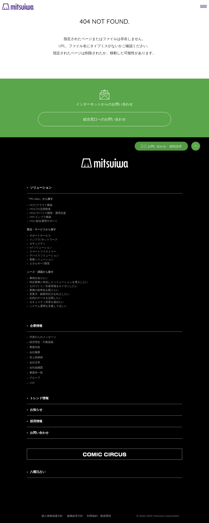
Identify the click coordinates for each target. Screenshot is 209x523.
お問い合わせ (39, 433)
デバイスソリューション (44, 255)
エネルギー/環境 (39, 263)
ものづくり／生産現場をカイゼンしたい (53, 286)
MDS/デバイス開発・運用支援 (48, 213)
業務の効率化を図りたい (44, 290)
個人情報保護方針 (52, 515)
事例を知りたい (39, 278)
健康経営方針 (75, 515)
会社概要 (35, 352)
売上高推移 (36, 357)
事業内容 (35, 347)
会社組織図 (36, 367)
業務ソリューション (41, 259)
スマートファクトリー (43, 251)
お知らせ (36, 410)
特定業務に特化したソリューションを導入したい (59, 282)
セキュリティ (37, 243)
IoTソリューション (41, 247)
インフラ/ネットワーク (43, 239)
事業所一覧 (36, 372)
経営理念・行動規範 (41, 342)
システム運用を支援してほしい (48, 306)
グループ (35, 377)
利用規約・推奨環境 (99, 515)
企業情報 (36, 326)
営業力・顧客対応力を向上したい (49, 294)
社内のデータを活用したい (45, 298)
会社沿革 (35, 362)
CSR (32, 382)
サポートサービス (40, 235)
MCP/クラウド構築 (41, 205)
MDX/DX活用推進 (40, 209)
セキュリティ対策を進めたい (47, 302)
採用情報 (36, 421)
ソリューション (41, 188)
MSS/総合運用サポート (43, 221)
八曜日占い (37, 472)
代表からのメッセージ (43, 337)
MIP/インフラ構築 (40, 217)
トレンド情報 (39, 398)
